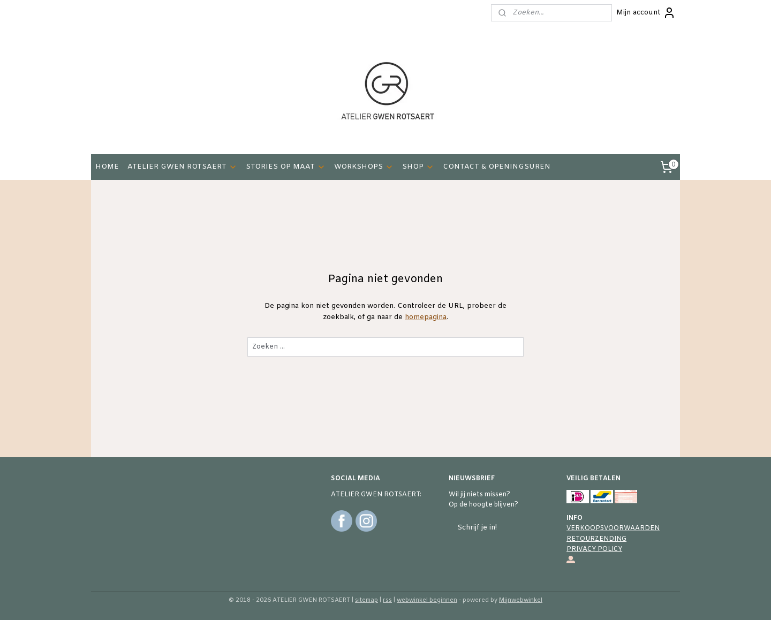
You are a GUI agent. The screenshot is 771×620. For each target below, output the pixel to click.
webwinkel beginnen (427, 600)
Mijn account (646, 12)
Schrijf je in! (477, 527)
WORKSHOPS (364, 166)
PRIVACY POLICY (594, 549)
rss (387, 600)
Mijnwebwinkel (520, 600)
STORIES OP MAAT (286, 166)
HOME (107, 166)
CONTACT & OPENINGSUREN (496, 166)
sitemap (366, 600)
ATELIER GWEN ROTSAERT (182, 166)
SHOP (418, 166)
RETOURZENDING (596, 539)
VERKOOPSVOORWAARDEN (613, 528)
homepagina (426, 317)
